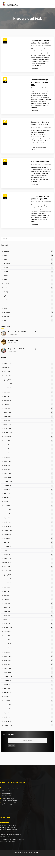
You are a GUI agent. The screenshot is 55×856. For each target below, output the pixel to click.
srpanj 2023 (28, 502)
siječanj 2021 (28, 624)
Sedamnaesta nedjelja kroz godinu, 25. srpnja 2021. (39, 82)
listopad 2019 (28, 685)
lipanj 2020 (28, 652)
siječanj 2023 (28, 526)
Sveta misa (28, 312)
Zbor (28, 320)
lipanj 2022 (28, 555)
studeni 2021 (28, 583)
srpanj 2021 (28, 599)
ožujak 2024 (28, 469)
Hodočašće (28, 263)
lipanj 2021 (28, 603)
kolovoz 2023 (28, 498)
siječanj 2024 (28, 477)
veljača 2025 (28, 425)
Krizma (28, 280)
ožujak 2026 (28, 372)
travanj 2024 (28, 465)
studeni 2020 (28, 632)
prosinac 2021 (28, 579)
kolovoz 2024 (28, 449)
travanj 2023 (28, 514)
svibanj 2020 (28, 656)
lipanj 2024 (28, 457)
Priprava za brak (28, 304)
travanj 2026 (28, 368)
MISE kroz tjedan (13, 340)
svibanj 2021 (28, 607)
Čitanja (28, 255)
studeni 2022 (28, 534)
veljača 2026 (28, 376)
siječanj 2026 (28, 380)
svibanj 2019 (28, 705)
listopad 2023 (28, 490)
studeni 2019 (28, 681)
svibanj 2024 (28, 461)
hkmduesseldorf (36, 45)
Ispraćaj (28, 272)
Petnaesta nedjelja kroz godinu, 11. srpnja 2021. (40, 197)
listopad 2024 (28, 441)
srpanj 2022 (28, 551)
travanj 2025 (28, 416)
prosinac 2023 (28, 481)
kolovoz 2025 (28, 400)
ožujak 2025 (28, 421)
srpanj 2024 (28, 453)
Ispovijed (28, 268)
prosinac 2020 (28, 628)
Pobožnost (28, 300)
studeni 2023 (28, 486)
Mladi (28, 288)
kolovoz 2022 (28, 546)
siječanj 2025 (28, 429)
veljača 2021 (28, 620)
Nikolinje (28, 292)
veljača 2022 (28, 571)
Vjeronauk (28, 316)
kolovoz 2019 (28, 693)
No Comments (47, 45)
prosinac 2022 (28, 530)
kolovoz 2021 (28, 595)
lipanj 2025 (28, 408)
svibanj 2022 (28, 559)
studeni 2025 (28, 388)
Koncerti (28, 276)
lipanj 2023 (28, 506)
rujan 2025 (28, 396)
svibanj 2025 (28, 412)
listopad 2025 (28, 392)
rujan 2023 (28, 494)
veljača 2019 (28, 717)
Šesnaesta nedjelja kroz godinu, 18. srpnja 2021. (40, 123)
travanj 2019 (28, 709)
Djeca (28, 259)
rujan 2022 (28, 542)
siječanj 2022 (28, 575)
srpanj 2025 (28, 404)
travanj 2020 (28, 660)
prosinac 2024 (28, 433)
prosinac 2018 (28, 725)
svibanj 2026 (28, 364)
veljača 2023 (28, 522)
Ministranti (28, 284)
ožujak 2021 (28, 616)
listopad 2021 (28, 587)
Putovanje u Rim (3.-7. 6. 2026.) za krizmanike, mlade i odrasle (25, 331)
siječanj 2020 (28, 672)
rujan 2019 (28, 689)
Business (28, 251)
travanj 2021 (28, 611)
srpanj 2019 (28, 697)
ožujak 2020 (28, 664)
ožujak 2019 (28, 713)
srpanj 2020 (28, 648)
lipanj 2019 (28, 701)
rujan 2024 (28, 445)
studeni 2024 (28, 437)
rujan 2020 (28, 640)
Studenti (28, 308)
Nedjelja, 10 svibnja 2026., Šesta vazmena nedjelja (22, 349)
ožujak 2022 (28, 567)
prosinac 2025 (28, 384)
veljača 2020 (28, 668)
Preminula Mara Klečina (40, 161)
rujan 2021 (28, 591)
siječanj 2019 (28, 721)
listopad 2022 (28, 538)
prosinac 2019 (28, 676)
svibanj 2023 (28, 510)
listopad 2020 (28, 636)
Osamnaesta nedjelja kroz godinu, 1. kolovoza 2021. (41, 41)
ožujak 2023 (28, 518)
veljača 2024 (28, 473)
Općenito (28, 296)
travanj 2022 (28, 563)
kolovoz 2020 (28, 644)
